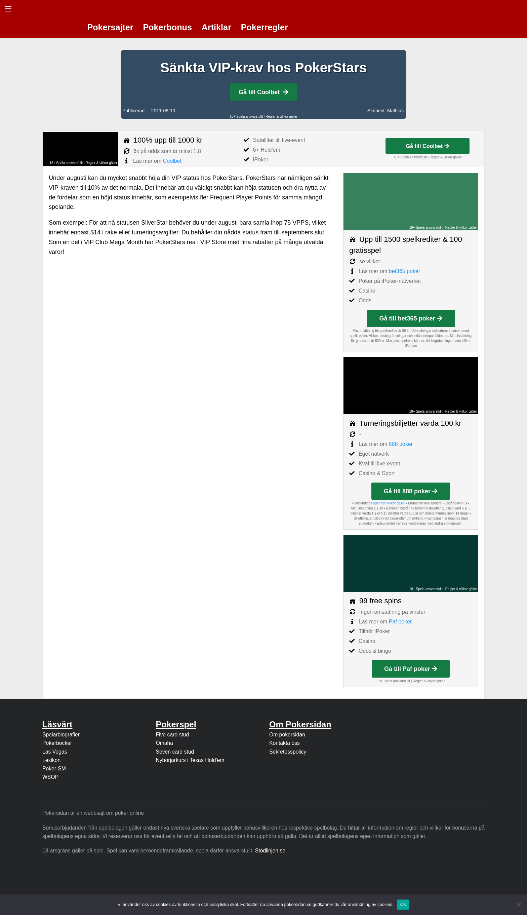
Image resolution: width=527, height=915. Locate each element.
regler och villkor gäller (388, 503)
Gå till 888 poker (411, 491)
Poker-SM (54, 768)
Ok (403, 904)
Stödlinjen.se (270, 850)
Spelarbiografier (61, 734)
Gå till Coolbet (263, 92)
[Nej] (518, 904)
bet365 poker (404, 271)
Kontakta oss (284, 743)
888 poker (401, 444)
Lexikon (51, 760)
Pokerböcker (57, 743)
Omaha (164, 743)
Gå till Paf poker (410, 668)
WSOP (50, 777)
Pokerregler (264, 27)
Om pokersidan (287, 734)
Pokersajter (110, 27)
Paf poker (400, 621)
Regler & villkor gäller (281, 116)
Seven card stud (175, 752)
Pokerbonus (167, 27)
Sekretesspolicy (287, 752)
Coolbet (172, 161)
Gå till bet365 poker (410, 318)
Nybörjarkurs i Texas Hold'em (190, 760)
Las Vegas (54, 752)
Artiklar (216, 27)
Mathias (395, 110)
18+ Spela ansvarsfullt (246, 116)
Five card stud (172, 734)
